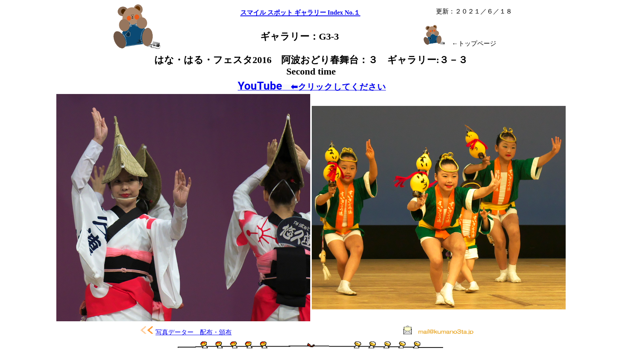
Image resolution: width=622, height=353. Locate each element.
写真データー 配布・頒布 (194, 332)
